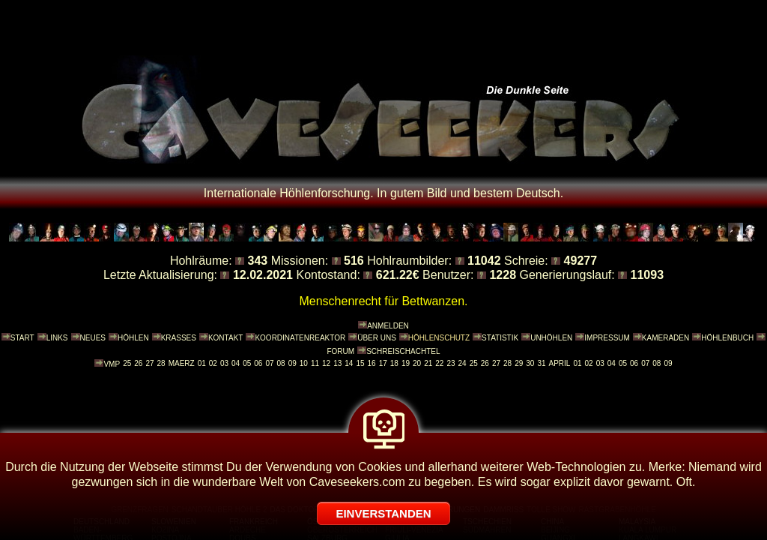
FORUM (340, 351)
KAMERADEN (665, 338)
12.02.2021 (263, 274)
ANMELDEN (388, 326)
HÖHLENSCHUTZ (439, 338)
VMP (111, 364)
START (22, 338)
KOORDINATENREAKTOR (300, 338)
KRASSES (178, 338)
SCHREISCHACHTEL (403, 351)
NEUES (93, 338)
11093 (647, 274)
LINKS (57, 338)
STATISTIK (500, 338)
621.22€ (397, 274)
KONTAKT (225, 338)
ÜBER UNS (376, 338)
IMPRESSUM (607, 338)
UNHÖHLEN (551, 338)
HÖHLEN (133, 338)
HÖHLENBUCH (727, 338)
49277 (581, 260)
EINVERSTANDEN (383, 513)
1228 (502, 274)
